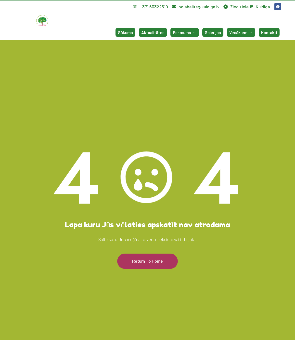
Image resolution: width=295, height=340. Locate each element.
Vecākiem (241, 32)
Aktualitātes (153, 32)
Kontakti (269, 32)
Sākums (125, 32)
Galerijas (213, 32)
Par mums (184, 32)
